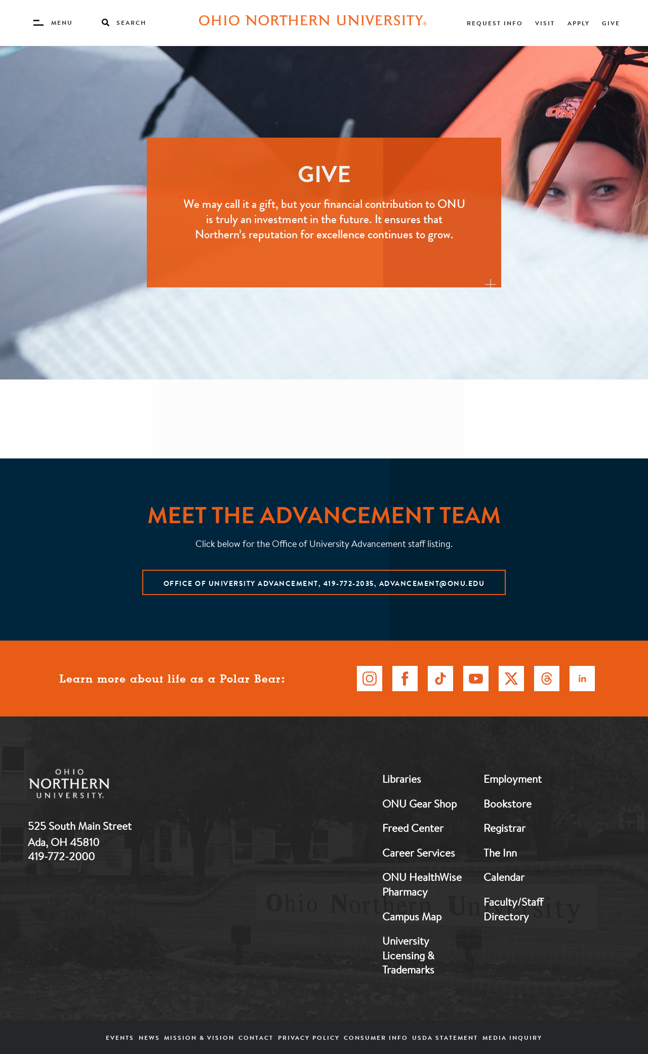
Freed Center (412, 828)
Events (120, 1037)
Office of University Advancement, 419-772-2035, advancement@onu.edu (324, 583)
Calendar (503, 877)
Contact (255, 1037)
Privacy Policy (309, 1037)
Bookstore (507, 803)
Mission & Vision (199, 1037)
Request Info (495, 23)
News (149, 1037)
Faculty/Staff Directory (513, 909)
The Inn (500, 853)
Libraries (401, 779)
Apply (579, 23)
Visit (545, 23)
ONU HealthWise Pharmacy (422, 884)
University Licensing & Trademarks (408, 955)
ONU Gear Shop (419, 803)
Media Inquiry (512, 1037)
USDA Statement (445, 1037)
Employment (512, 779)
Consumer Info (376, 1037)
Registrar (504, 828)
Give (611, 23)
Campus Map (411, 916)
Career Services (418, 853)
